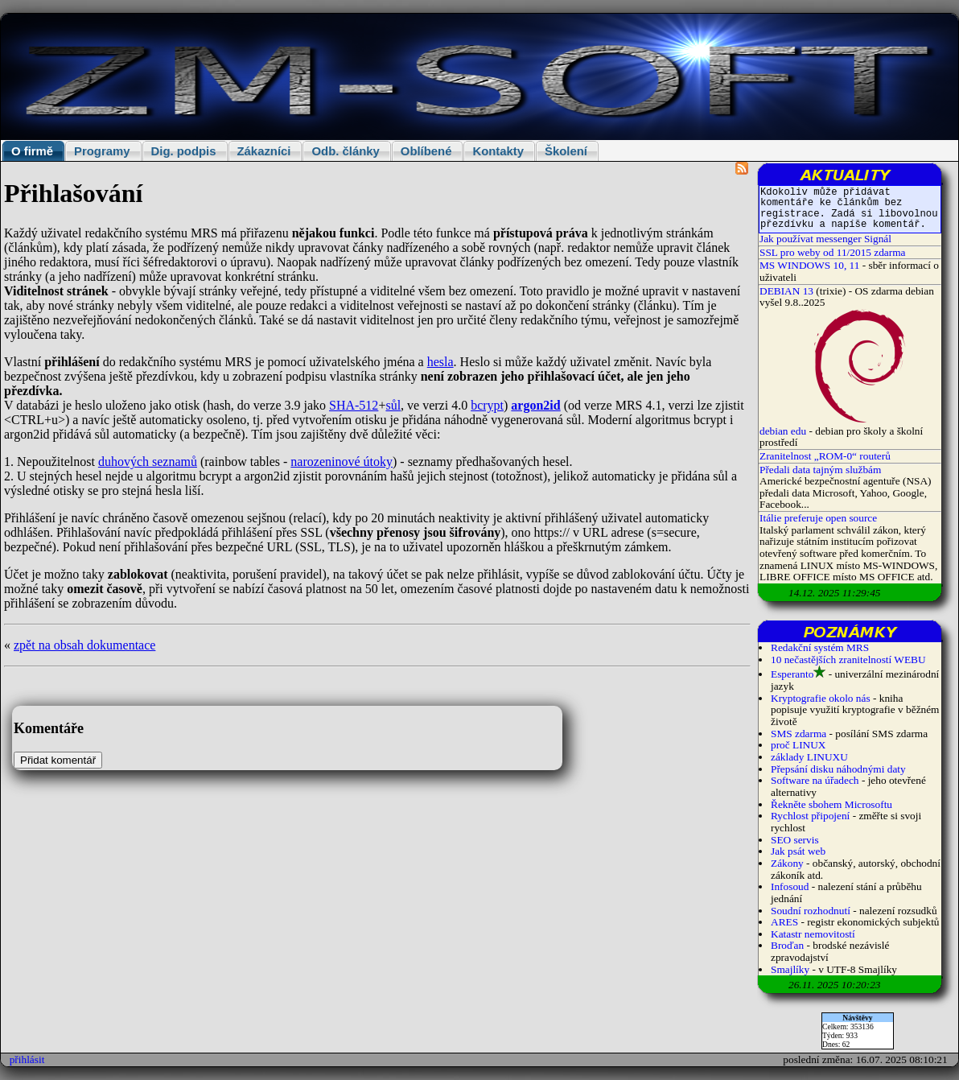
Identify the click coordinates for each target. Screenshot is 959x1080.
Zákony (787, 863)
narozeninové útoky (341, 461)
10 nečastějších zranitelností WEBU (848, 659)
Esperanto (792, 674)
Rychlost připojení (810, 816)
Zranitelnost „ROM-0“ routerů (825, 456)
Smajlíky (790, 969)
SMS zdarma (798, 734)
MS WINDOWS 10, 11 (809, 265)
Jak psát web (798, 851)
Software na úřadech (815, 780)
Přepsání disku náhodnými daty (838, 769)
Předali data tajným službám (820, 470)
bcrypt (487, 405)
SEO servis (795, 840)
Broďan (787, 945)
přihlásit (27, 1059)
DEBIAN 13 (786, 291)
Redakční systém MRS (820, 647)
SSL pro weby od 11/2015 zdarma (832, 252)
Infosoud (790, 886)
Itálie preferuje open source (818, 518)
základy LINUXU (809, 757)
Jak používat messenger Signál (825, 239)
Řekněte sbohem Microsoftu (831, 804)
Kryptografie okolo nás (821, 698)
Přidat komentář (58, 760)
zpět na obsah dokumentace (84, 645)
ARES (784, 922)
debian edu (782, 431)
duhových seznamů (147, 461)
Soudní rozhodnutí (810, 911)
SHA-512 (353, 405)
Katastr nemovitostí (813, 934)
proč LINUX (798, 745)
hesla (440, 362)
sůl (393, 405)
